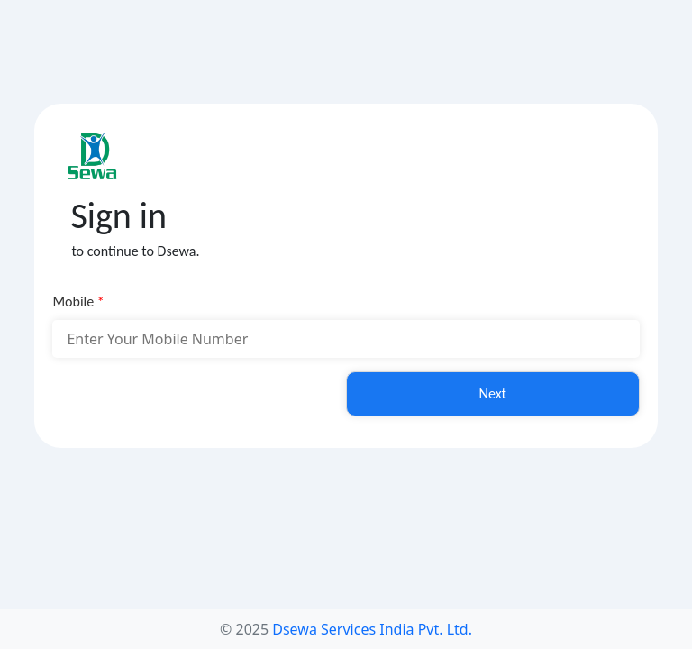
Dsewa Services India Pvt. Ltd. (372, 629)
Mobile (78, 301)
